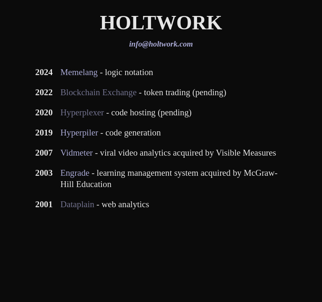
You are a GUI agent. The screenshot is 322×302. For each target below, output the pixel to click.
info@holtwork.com (161, 43)
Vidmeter (76, 152)
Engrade (74, 172)
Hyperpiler (79, 132)
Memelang (79, 72)
